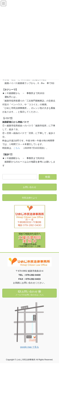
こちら (16, 148)
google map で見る (29, 347)
